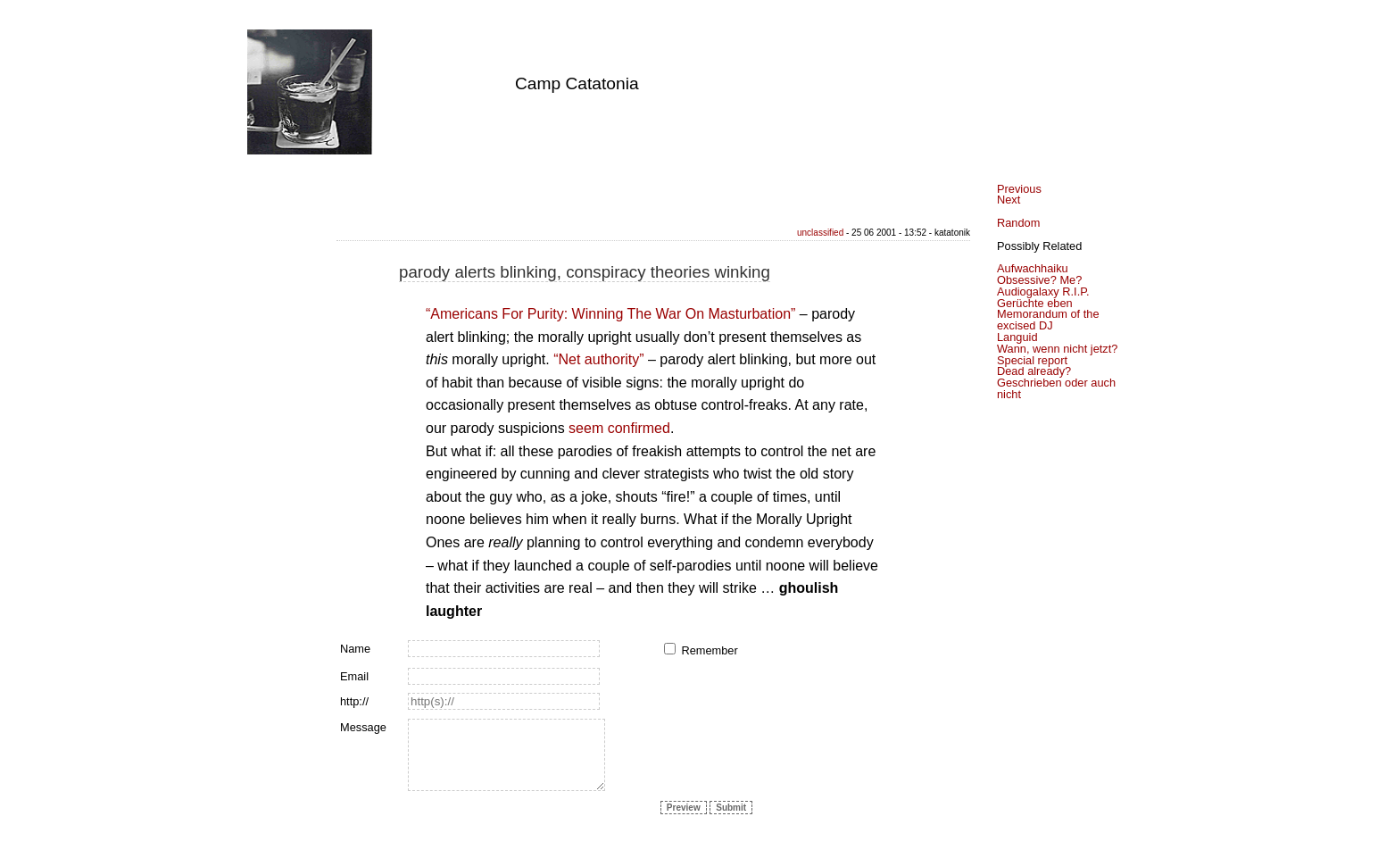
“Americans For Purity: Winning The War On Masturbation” (610, 313)
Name (355, 648)
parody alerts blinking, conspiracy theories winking (584, 271)
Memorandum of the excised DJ (1048, 319)
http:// (354, 701)
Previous (1019, 189)
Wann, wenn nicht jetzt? (1057, 348)
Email (354, 676)
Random (1018, 222)
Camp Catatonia (577, 83)
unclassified (820, 232)
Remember (709, 650)
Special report (1032, 360)
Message (363, 727)
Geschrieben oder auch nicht (1056, 388)
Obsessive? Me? (1039, 280)
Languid (1017, 337)
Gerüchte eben (1035, 303)
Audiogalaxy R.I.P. (1043, 291)
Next (1008, 199)
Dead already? (1034, 371)
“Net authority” (598, 359)
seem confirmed (619, 428)
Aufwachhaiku (1032, 268)
